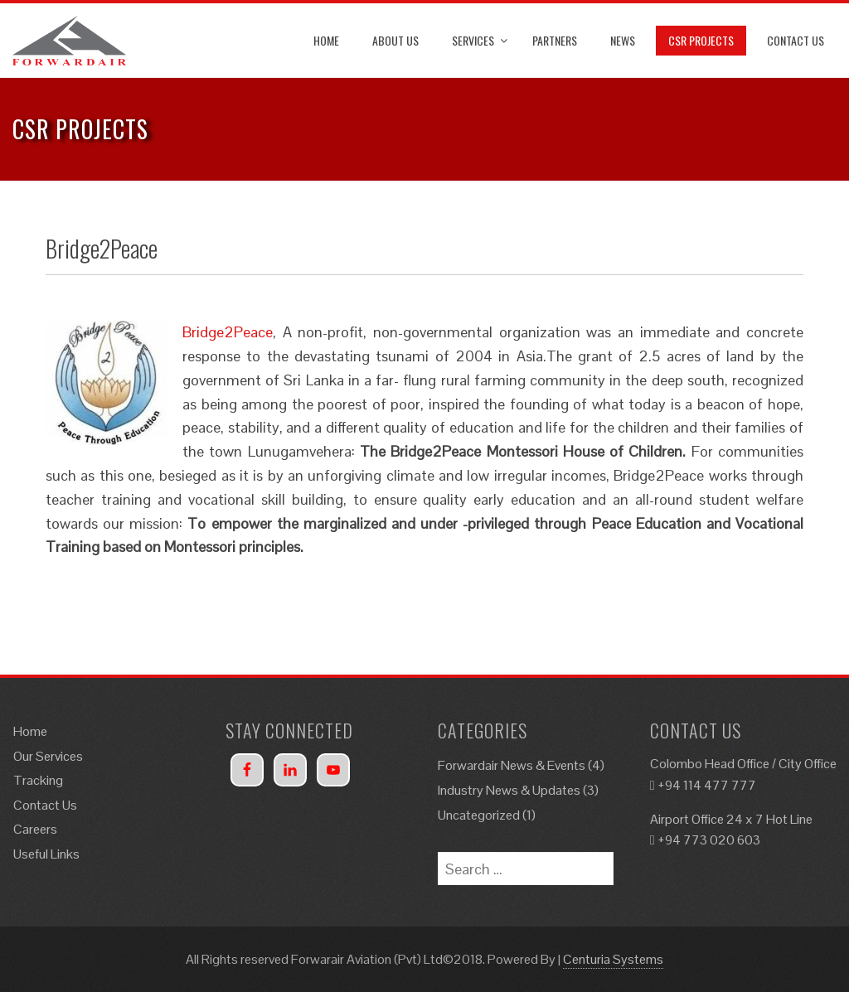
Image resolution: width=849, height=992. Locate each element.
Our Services (48, 756)
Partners (554, 40)
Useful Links (46, 854)
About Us (395, 40)
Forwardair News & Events (511, 765)
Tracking (38, 780)
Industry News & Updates (509, 790)
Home (326, 40)
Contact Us (795, 40)
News (622, 40)
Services (473, 40)
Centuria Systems (613, 959)
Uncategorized (479, 815)
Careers (35, 829)
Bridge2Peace (227, 331)
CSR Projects (701, 40)
